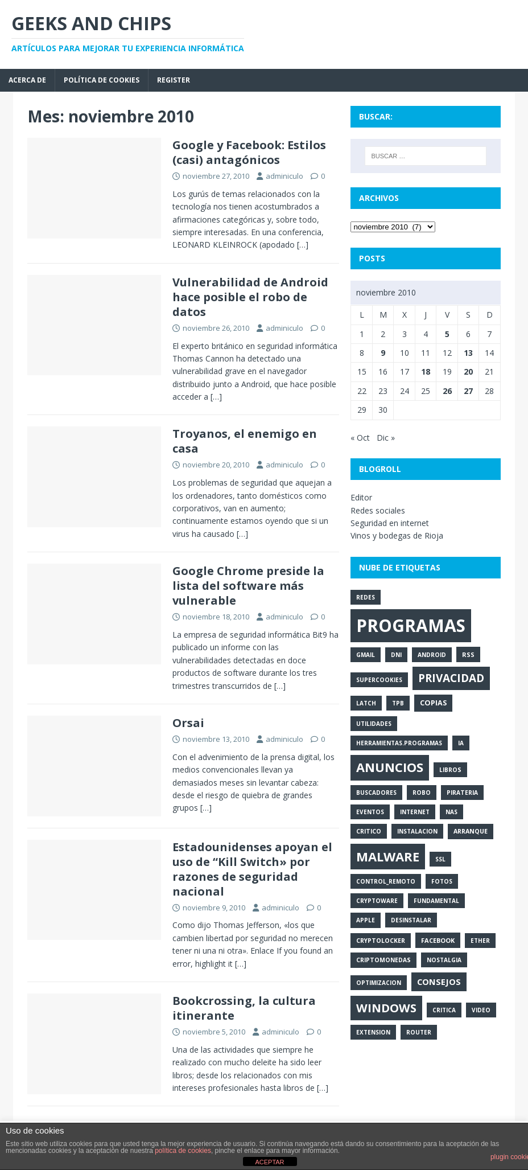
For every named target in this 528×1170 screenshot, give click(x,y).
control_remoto (385, 881)
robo (421, 793)
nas (451, 812)
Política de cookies (101, 80)
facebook (438, 940)
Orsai (188, 722)
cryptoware (377, 901)
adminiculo (284, 176)
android (432, 655)
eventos (370, 812)
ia (461, 743)
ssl (440, 859)
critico (368, 831)
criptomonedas (383, 960)
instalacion (417, 831)
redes (365, 597)
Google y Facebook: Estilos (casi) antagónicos (249, 152)
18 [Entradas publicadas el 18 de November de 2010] (425, 371)
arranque (470, 831)
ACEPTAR (269, 1162)
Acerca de (27, 80)
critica (444, 1010)
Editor (361, 497)
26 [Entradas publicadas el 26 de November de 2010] (447, 390)
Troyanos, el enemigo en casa (244, 441)
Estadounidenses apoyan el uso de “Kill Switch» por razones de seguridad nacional (252, 869)
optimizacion (378, 983)
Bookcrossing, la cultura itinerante (244, 1008)
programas (410, 625)
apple (365, 920)
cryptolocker (380, 941)
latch (366, 703)
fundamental (436, 901)
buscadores (376, 793)
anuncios (389, 767)
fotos (441, 881)
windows (386, 1008)
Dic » (386, 437)
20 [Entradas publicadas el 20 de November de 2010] (468, 371)
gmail (365, 655)
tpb (398, 703)
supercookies (379, 680)
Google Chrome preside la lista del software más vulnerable (248, 585)
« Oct (360, 437)
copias (433, 703)
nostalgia (444, 960)
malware (387, 856)
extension (373, 1032)
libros (450, 770)
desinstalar (411, 920)
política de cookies (183, 1151)
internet (415, 812)
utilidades (373, 724)
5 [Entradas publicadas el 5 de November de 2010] (447, 334)
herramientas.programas (399, 743)
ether (480, 941)
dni (396, 655)
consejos (439, 981)
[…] (302, 244)
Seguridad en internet (389, 523)
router (418, 1032)
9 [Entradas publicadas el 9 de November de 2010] (383, 352)
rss (468, 654)
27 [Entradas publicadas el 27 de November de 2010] (468, 390)
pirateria (462, 793)
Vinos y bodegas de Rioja (396, 535)
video (481, 1010)
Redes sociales (377, 510)
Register (173, 80)
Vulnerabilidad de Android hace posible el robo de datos (250, 296)
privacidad (451, 678)
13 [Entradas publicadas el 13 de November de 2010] (468, 352)
